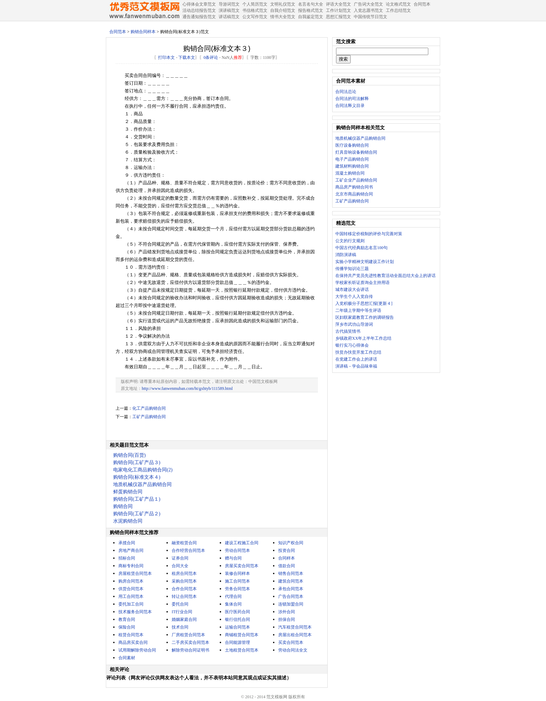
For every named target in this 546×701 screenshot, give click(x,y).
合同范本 (117, 31)
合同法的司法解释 (352, 98)
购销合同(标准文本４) (136, 477)
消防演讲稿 (345, 254)
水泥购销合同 (127, 521)
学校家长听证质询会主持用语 (362, 282)
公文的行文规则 (350, 240)
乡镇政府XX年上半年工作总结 (363, 338)
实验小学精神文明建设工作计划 (364, 261)
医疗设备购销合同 (352, 145)
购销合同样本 (143, 31)
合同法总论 (345, 91)
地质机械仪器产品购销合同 (142, 484)
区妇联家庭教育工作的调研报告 (364, 317)
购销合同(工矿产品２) (136, 513)
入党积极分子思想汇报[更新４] (363, 303)
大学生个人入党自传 (354, 296)
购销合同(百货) (129, 455)
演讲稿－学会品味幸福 (356, 366)
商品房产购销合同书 (354, 187)
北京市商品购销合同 (354, 194)
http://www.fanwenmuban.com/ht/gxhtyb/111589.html (187, 388)
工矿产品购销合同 (149, 416)
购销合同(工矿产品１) (136, 499)
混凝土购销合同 (350, 173)
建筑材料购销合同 (352, 166)
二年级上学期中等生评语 (358, 310)
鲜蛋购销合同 (127, 491)
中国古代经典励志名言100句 (361, 247)
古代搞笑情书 (347, 331)
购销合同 (123, 506)
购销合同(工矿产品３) (136, 462)
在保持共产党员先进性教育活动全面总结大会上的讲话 (385, 275)
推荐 (238, 57)
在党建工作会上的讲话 (356, 359)
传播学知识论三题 (352, 268)
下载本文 (186, 57)
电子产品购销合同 (352, 159)
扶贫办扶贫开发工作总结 (358, 352)
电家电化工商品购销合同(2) (142, 469)
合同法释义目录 (350, 105)
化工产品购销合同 (149, 408)
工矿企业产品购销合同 (356, 180)
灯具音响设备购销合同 (356, 152)
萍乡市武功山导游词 (354, 324)
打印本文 (166, 57)
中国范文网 (144, 10)
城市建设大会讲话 (352, 289)
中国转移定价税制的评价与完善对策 (368, 233)
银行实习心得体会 (352, 345)
